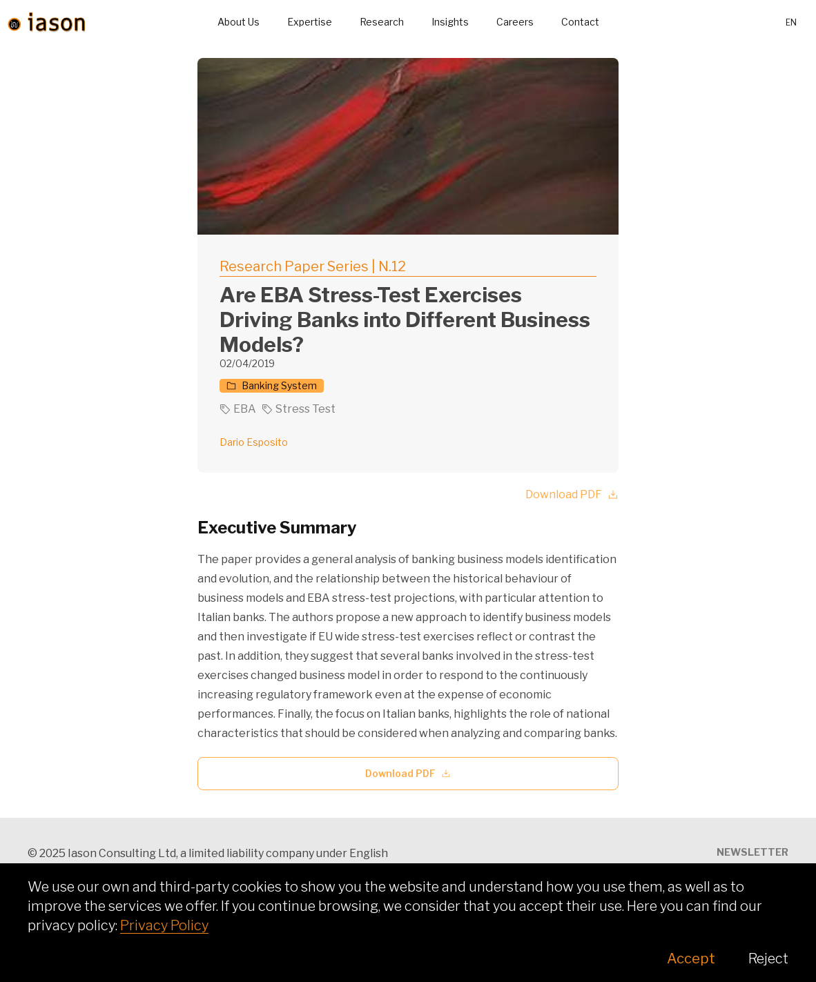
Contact (580, 22)
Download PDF (572, 494)
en (791, 22)
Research (382, 22)
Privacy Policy (164, 925)
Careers (515, 22)
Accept (691, 958)
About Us (238, 22)
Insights (450, 22)
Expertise (309, 22)
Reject (768, 958)
